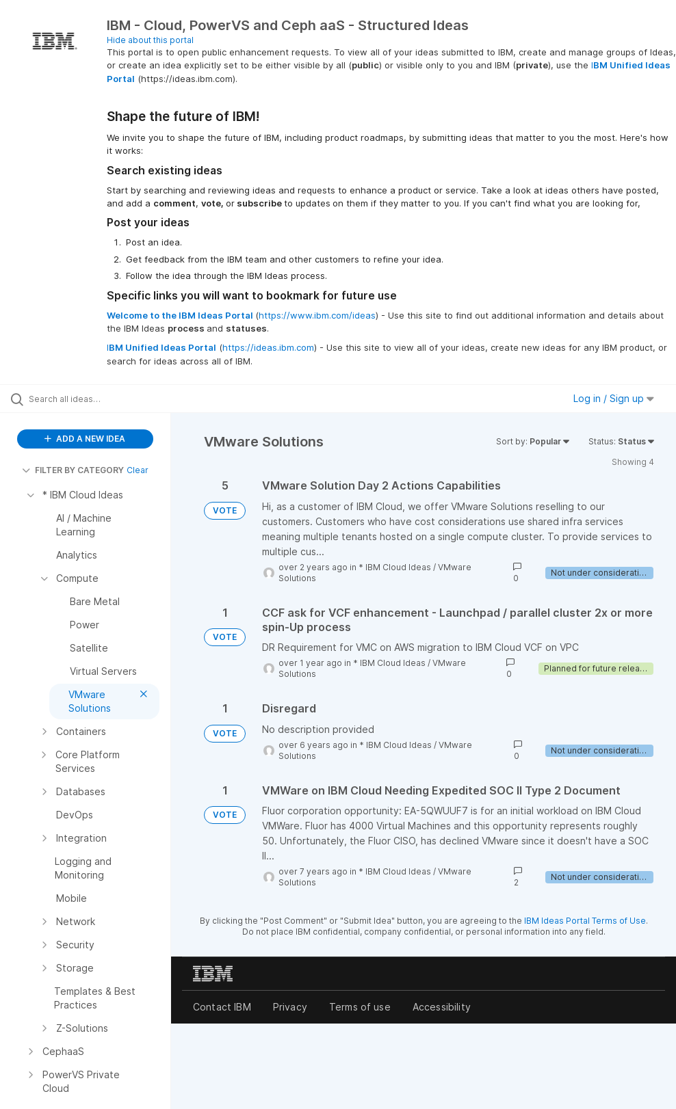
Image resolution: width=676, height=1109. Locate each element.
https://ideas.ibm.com (268, 347)
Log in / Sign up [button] (613, 398)
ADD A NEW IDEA (84, 438)
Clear (137, 470)
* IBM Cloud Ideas (395, 567)
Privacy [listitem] (290, 1007)
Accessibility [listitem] (442, 1007)
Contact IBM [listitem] (222, 1007)
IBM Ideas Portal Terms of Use (585, 921)
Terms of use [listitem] (360, 1007)
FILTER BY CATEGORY (73, 470)
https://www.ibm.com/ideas (317, 315)
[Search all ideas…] (92, 398)
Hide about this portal (150, 40)
